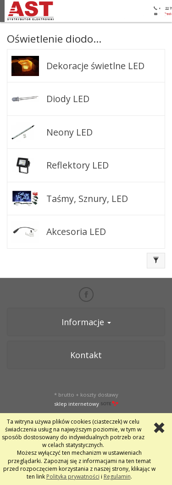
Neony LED (69, 132)
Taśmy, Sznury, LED (87, 198)
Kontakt (86, 354)
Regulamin (117, 476)
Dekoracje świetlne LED (95, 66)
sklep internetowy (86, 403)
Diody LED (67, 99)
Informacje (86, 321)
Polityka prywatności (73, 476)
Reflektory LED (77, 165)
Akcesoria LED (76, 231)
